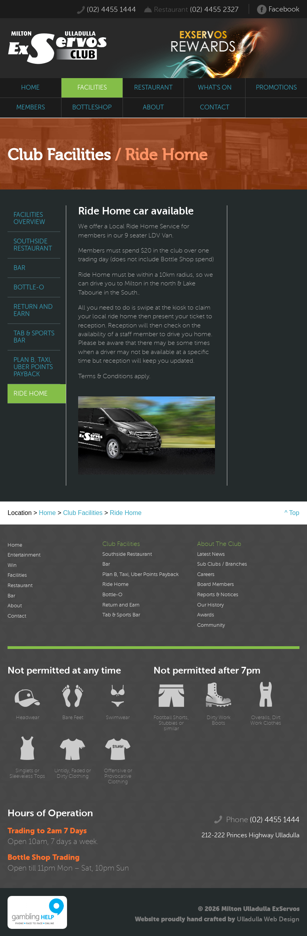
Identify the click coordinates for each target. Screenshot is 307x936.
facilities (92, 87)
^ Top (291, 512)
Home (47, 512)
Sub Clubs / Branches (222, 564)
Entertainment (24, 555)
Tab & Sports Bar (33, 337)
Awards (205, 615)
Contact (17, 616)
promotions (276, 87)
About (15, 606)
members (30, 107)
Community (211, 625)
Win (12, 565)
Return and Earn (33, 310)
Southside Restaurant (32, 245)
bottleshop (91, 107)
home (30, 87)
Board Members (215, 584)
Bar (19, 268)
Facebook (278, 9)
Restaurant (20, 585)
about (153, 107)
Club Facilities (83, 512)
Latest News (211, 554)
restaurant (153, 87)
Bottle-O (28, 287)
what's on (215, 87)
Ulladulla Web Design (268, 919)
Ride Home (30, 393)
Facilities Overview (29, 218)
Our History (210, 605)
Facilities (17, 575)
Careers (206, 574)
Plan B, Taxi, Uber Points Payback (33, 367)
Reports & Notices (217, 594)
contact (214, 107)
